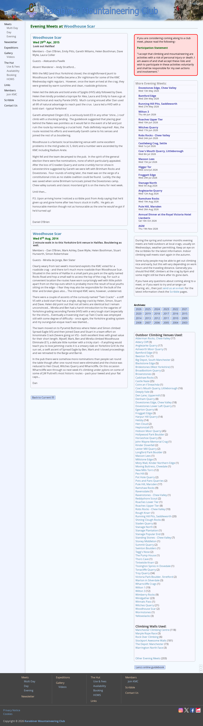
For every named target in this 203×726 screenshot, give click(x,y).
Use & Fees (13, 66)
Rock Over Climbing (147, 637)
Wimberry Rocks (145, 594)
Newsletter (10, 42)
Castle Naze (142, 381)
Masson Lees (146, 159)
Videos (11, 57)
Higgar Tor (144, 167)
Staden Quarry (144, 523)
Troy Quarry (142, 573)
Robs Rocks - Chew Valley (154, 135)
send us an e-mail (173, 288)
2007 (148, 322)
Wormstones (143, 612)
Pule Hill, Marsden (149, 206)
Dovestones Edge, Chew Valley (157, 88)
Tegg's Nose (142, 552)
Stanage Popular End (147, 534)
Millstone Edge (144, 459)
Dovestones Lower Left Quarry (153, 406)
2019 (148, 313)
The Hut (9, 62)
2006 (157, 322)
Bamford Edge (147, 96)
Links (7, 85)
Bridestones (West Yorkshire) (152, 367)
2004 (175, 322)
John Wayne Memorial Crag (151, 441)
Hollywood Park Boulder (149, 434)
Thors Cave (142, 559)
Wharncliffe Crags (146, 584)
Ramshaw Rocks (148, 198)
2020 (138, 313)
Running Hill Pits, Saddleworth (157, 103)
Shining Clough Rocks (148, 520)
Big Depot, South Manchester (152, 360)
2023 (166, 309)
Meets (8, 24)
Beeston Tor (142, 356)
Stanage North (147, 183)
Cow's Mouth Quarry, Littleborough (160, 151)
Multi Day (12, 28)
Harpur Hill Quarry (146, 416)
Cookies (8, 714)
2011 (166, 318)
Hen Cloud (141, 424)
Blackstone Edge (145, 363)
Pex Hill (139, 473)
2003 (184, 322)
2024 (157, 309)
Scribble (9, 100)
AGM (141, 226)
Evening (11, 36)
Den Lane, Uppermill (147, 395)
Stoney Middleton (146, 541)
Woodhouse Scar (79, 26)
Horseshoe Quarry (146, 438)
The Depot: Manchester (149, 644)
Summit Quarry (144, 544)
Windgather (142, 598)
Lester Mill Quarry (146, 449)
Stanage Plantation (146, 530)
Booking (11, 75)
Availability (13, 71)
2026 (138, 309)
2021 (184, 309)
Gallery (8, 53)
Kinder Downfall (144, 445)
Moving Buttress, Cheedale (151, 466)
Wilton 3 (143, 111)
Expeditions (11, 47)
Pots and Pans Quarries (149, 480)
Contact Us (10, 105)
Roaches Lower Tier (147, 502)
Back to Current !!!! (43, 397)
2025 (148, 309)
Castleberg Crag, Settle (152, 143)
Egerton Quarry (144, 409)
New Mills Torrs (144, 470)
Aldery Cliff (141, 342)
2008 (138, 322)
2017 (166, 313)
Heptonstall (142, 427)
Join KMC (12, 94)
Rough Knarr (143, 513)
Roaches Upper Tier (150, 119)
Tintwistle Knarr (144, 562)
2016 (175, 313)
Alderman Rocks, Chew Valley (152, 338)
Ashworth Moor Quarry (149, 349)
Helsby (139, 420)
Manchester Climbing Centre (152, 630)
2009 (184, 318)
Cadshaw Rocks (144, 377)
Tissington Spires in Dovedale (153, 566)
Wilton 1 (140, 587)
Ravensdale (142, 491)
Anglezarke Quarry (150, 190)
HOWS (10, 79)
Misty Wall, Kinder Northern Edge (155, 463)
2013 (148, 318)
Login (193, 3)
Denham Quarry (145, 399)
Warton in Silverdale (147, 580)
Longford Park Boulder (149, 452)
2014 (138, 318)
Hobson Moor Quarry (148, 431)
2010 (175, 318)
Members (10, 90)
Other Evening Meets (147, 658)
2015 (184, 313)
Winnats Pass (143, 601)
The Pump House (145, 555)
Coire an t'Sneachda (147, 384)
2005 (166, 322)
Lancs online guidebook (150, 667)
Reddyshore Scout (146, 498)
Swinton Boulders (146, 548)
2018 (157, 313)
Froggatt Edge (147, 175)
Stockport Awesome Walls (150, 640)
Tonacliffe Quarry (145, 569)
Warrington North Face (149, 647)
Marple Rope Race (146, 633)
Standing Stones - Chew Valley (153, 537)
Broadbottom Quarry (148, 370)
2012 (157, 318)
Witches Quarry (148, 127)
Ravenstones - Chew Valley (151, 495)
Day (9, 32)
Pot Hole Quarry (145, 477)
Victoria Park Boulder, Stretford (154, 577)
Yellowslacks (142, 616)
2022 (175, 309)
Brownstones (143, 374)
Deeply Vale (142, 392)
